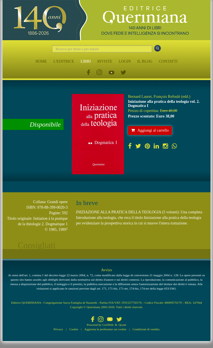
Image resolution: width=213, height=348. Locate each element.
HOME (41, 61)
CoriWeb (107, 324)
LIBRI (86, 61)
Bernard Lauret (140, 96)
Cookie (73, 329)
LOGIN (125, 61)
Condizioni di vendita (146, 329)
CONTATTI (168, 61)
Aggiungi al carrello (150, 130)
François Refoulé (167, 96)
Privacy (58, 329)
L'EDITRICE (63, 61)
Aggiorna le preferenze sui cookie (105, 329)
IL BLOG (144, 61)
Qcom (122, 324)
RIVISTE (104, 61)
